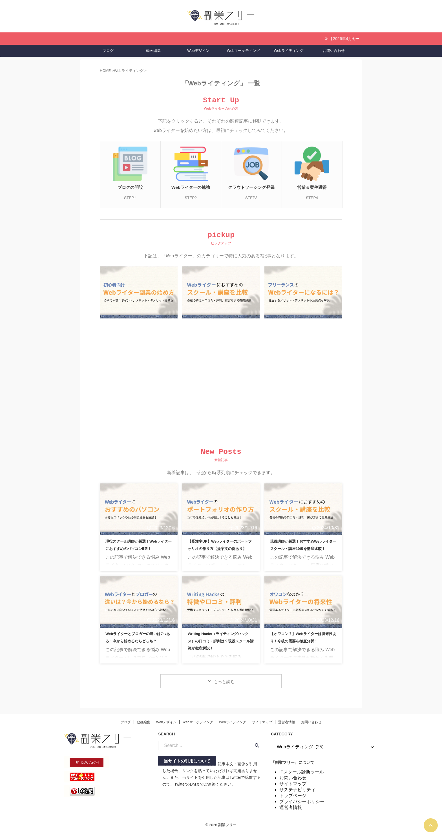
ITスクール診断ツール (301, 777)
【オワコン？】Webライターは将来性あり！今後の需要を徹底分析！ (302, 645)
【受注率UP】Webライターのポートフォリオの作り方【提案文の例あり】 (220, 552)
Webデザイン (198, 50)
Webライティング (288, 50)
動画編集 (153, 50)
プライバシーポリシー (301, 806)
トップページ (292, 800)
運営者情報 (286, 727)
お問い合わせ (334, 50)
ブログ (108, 50)
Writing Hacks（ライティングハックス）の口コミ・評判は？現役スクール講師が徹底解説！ (221, 645)
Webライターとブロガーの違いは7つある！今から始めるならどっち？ (138, 645)
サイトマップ (262, 727)
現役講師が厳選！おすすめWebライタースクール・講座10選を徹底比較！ (302, 552)
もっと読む (224, 686)
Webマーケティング (243, 50)
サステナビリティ (297, 794)
